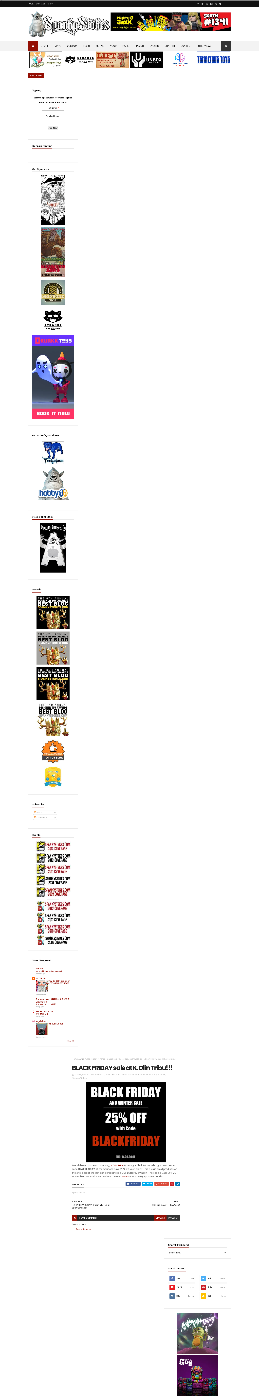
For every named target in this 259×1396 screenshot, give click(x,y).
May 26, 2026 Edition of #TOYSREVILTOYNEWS (53, 919)
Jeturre (39, 898)
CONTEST (186, 46)
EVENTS (154, 46)
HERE (133, 219)
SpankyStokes (134, 89)
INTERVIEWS (205, 46)
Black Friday (89, 89)
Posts (38, 765)
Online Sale (110, 89)
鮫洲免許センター (43, 949)
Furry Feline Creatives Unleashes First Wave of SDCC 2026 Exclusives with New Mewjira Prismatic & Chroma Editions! (204, 819)
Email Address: (45, 124)
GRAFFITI (170, 46)
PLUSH (140, 46)
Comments (40, 770)
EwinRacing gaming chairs (206, 532)
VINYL (58, 46)
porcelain (121, 89)
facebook (167, 261)
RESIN (86, 46)
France (100, 89)
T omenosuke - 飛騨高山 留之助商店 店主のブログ (46, 935)
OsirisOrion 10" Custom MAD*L (130, 1320)
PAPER (126, 46)
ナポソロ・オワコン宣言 (46, 940)
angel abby (41, 957)
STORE (45, 46)
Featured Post (194, 802)
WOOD (113, 46)
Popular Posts (218, 802)
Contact (40, 4)
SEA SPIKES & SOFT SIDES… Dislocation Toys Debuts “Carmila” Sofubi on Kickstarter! (135, 1302)
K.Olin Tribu (115, 208)
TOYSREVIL (41, 910)
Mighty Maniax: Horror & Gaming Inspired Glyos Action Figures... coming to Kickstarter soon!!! (205, 1313)
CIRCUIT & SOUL (53, 960)
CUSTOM (72, 46)
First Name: (45, 116)
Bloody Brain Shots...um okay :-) (199, 1243)
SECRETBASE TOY (44, 947)
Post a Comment (82, 272)
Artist (80, 89)
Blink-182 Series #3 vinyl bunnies (199, 1257)
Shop (50, 4)
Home (31, 4)
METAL (100, 46)
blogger (154, 261)
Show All (56, 976)
